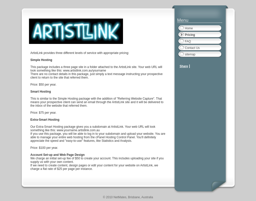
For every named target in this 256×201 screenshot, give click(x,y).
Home (189, 28)
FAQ (188, 41)
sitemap (190, 54)
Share (184, 66)
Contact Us (192, 48)
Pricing (190, 35)
